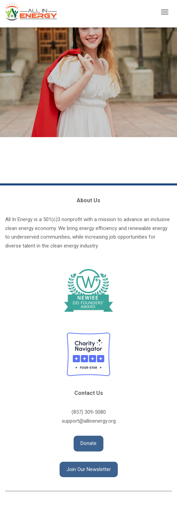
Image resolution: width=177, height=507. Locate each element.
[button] (88, 443)
